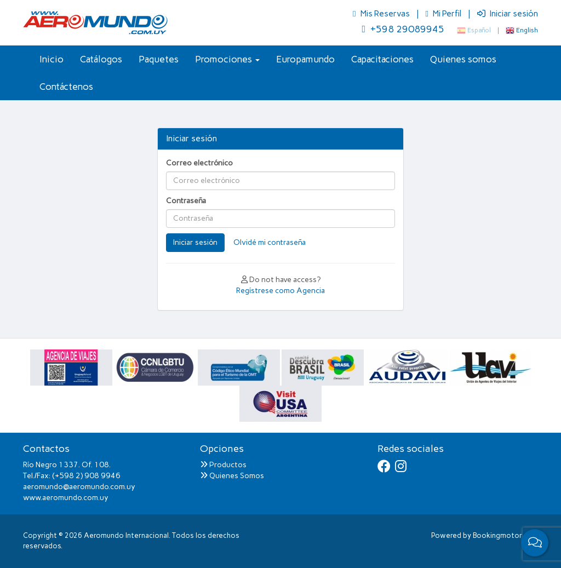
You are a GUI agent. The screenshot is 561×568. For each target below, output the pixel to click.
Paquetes (159, 59)
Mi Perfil (444, 14)
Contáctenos (66, 86)
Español (474, 30)
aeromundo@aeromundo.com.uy (79, 486)
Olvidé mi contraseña (269, 242)
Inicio (51, 59)
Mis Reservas (382, 14)
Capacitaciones (382, 59)
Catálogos (101, 59)
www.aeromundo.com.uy (65, 497)
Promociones (227, 59)
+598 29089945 (403, 29)
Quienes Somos (232, 475)
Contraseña (186, 200)
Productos (223, 464)
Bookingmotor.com (505, 535)
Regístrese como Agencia (280, 290)
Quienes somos (463, 59)
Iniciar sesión (507, 14)
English (522, 30)
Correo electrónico (199, 163)
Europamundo (305, 59)
